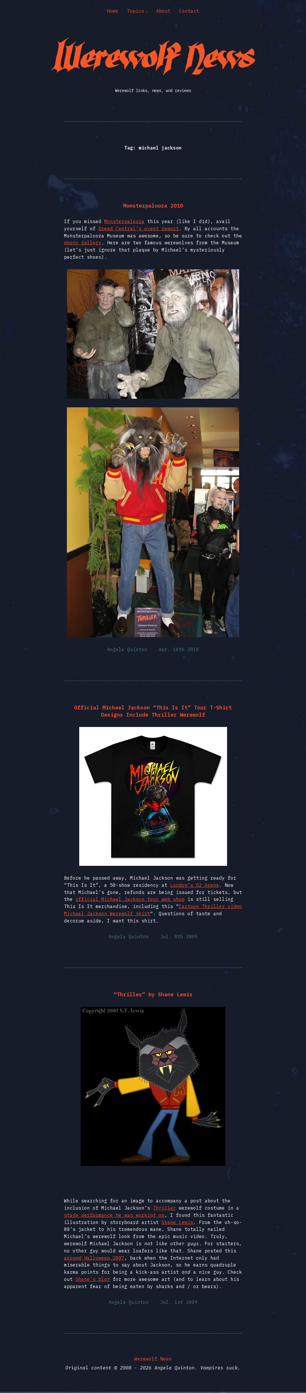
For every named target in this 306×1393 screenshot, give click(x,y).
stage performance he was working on (114, 1215)
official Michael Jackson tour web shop (130, 899)
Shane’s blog (92, 1279)
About (163, 11)
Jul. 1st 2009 (178, 1302)
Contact (189, 11)
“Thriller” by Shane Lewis (153, 994)
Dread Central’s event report (138, 228)
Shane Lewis (177, 1222)
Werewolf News (153, 1359)
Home (112, 11)
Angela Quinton (127, 649)
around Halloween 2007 (94, 1258)
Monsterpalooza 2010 (153, 205)
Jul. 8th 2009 (178, 936)
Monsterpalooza (124, 221)
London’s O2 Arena (194, 885)
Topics (135, 11)
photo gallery (82, 242)
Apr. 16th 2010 (179, 649)
